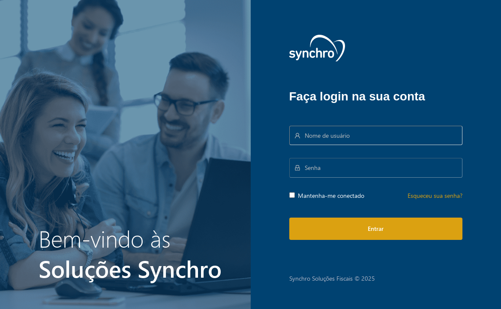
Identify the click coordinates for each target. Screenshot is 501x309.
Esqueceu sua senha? (435, 195)
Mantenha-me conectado (326, 195)
